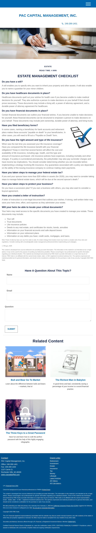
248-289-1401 (69, 24)
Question (9, 307)
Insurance (54, 469)
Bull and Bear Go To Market (25, 380)
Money (52, 473)
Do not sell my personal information (43, 508)
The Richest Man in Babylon (71, 380)
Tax (51, 471)
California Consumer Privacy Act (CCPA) (65, 505)
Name (9, 275)
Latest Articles (55, 478)
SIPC (74, 521)
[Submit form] (11, 329)
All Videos (54, 481)
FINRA (70, 521)
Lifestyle (53, 476)
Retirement (54, 461)
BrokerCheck (46, 489)
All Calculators (55, 483)
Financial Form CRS (12, 485)
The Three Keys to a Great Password (25, 433)
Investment (54, 464)
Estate (52, 466)
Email (9, 291)
